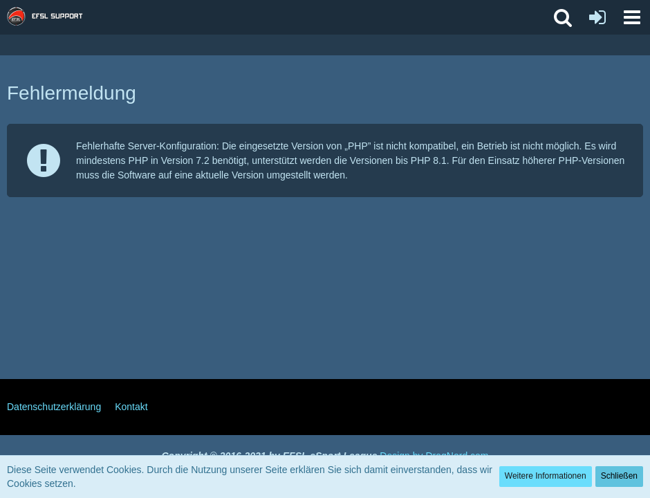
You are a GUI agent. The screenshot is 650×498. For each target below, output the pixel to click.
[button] (632, 17)
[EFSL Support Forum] (51, 17)
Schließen (619, 476)
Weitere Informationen (545, 476)
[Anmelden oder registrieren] (597, 17)
